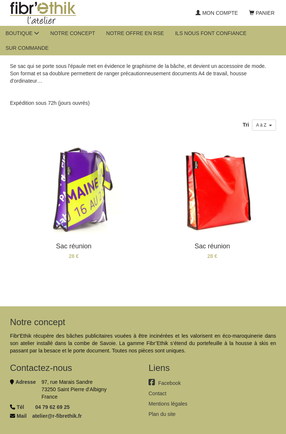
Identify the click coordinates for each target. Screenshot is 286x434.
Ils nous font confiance (210, 33)
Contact (157, 393)
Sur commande (27, 48)
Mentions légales (168, 404)
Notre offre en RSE (135, 33)
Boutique (22, 33)
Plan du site (162, 414)
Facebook (165, 383)
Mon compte (216, 13)
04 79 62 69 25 (52, 407)
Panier (262, 13)
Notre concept (72, 33)
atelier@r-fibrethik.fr (57, 416)
